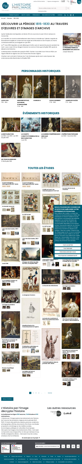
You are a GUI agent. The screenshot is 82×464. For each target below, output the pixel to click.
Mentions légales (34, 459)
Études (5, 456)
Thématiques (13, 15)
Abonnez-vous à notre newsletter (47, 446)
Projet (51, 456)
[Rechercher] (52, 8)
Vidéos (60, 15)
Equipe (59, 456)
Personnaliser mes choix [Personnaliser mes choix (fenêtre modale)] (68, 252)
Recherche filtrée (48, 15)
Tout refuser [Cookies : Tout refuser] (67, 248)
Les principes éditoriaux (70, 456)
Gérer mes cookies (37, 462)
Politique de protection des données (51, 459)
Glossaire (43, 456)
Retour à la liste (7, 399)
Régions (29, 456)
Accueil (3, 18)
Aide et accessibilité (9, 459)
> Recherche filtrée (42, 11)
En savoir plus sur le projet (30, 438)
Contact (12, 462)
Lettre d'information (39, 1)
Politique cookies (50, 462)
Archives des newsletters (70, 459)
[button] (79, 91)
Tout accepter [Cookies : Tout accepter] (68, 245)
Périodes (36, 15)
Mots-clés (25, 15)
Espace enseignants (53, 1)
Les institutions (21, 459)
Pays (36, 456)
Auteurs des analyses (17, 456)
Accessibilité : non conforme (65, 462)
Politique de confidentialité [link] (67, 255)
